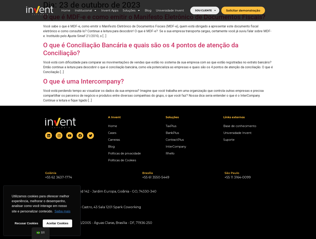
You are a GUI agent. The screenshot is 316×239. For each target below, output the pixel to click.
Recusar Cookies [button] (26, 223)
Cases (112, 133)
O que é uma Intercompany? (83, 81)
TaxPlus (171, 126)
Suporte (229, 140)
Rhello (170, 153)
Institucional (86, 10)
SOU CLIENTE (205, 10)
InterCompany (176, 146)
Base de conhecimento (239, 126)
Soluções (131, 10)
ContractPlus (175, 140)
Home (65, 10)
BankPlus (172, 133)
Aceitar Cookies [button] (57, 223)
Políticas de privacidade (124, 153)
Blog (148, 10)
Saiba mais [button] (62, 211)
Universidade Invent (170, 10)
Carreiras (114, 140)
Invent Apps (109, 10)
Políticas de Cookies (122, 160)
